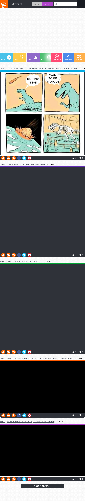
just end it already (32, 261)
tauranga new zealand (43, 422)
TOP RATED (57, 57)
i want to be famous (28, 69)
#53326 (2, 261)
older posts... (42, 485)
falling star (12, 68)
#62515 (2, 69)
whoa (42, 164)
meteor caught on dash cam (19, 422)
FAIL (33, 57)
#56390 (2, 164)
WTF (19, 57)
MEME (6, 57)
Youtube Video (42, 387)
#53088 (2, 358)
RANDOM (79, 57)
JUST (16, 4)
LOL (46, 57)
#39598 (2, 422)
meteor (63, 69)
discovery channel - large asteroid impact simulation (48, 358)
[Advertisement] (42, 31)
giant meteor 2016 (15, 261)
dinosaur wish (44, 69)
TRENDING (68, 57)
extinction (73, 69)
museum (55, 69)
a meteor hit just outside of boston (23, 164)
